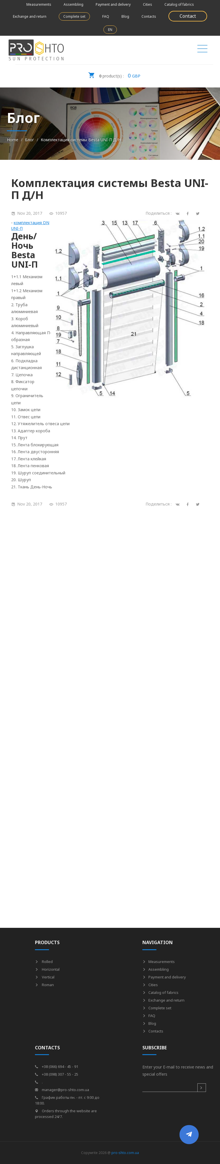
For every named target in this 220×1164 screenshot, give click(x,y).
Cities (147, 4)
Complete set (74, 16)
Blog (125, 16)
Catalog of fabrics (179, 4)
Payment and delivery (113, 4)
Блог (29, 139)
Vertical (44, 977)
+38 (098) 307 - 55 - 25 (56, 1074)
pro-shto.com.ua (125, 1152)
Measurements (38, 4)
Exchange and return (29, 16)
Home (12, 139)
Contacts (149, 16)
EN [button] (110, 29)
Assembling (73, 4)
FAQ (105, 16)
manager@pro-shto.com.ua (62, 1089)
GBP (114, 73)
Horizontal (47, 969)
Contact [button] (188, 16)
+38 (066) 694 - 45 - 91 (56, 1066)
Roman (44, 984)
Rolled (44, 961)
